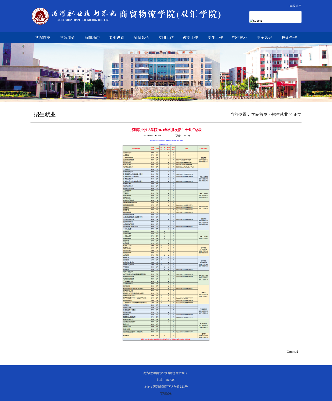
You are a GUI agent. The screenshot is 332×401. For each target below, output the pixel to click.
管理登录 (166, 393)
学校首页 (296, 6)
